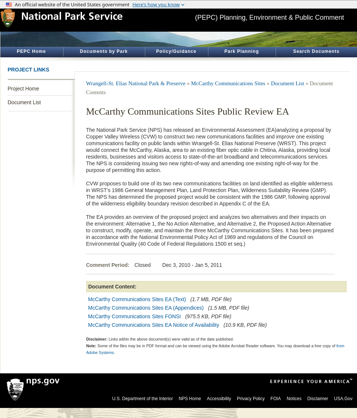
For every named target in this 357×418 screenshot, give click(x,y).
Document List (24, 102)
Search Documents (316, 51)
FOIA (275, 398)
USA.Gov (343, 398)
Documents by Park (104, 51)
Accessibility (219, 398)
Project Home (23, 89)
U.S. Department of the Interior (142, 398)
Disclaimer (317, 398)
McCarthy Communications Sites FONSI (134, 316)
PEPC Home (31, 51)
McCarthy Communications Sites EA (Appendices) (146, 308)
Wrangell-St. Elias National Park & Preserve (136, 83)
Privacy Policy (251, 398)
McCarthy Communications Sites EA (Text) (137, 299)
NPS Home (190, 398)
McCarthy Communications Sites (228, 83)
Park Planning (241, 51)
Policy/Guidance (176, 51)
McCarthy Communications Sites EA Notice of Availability (153, 325)
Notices (294, 398)
